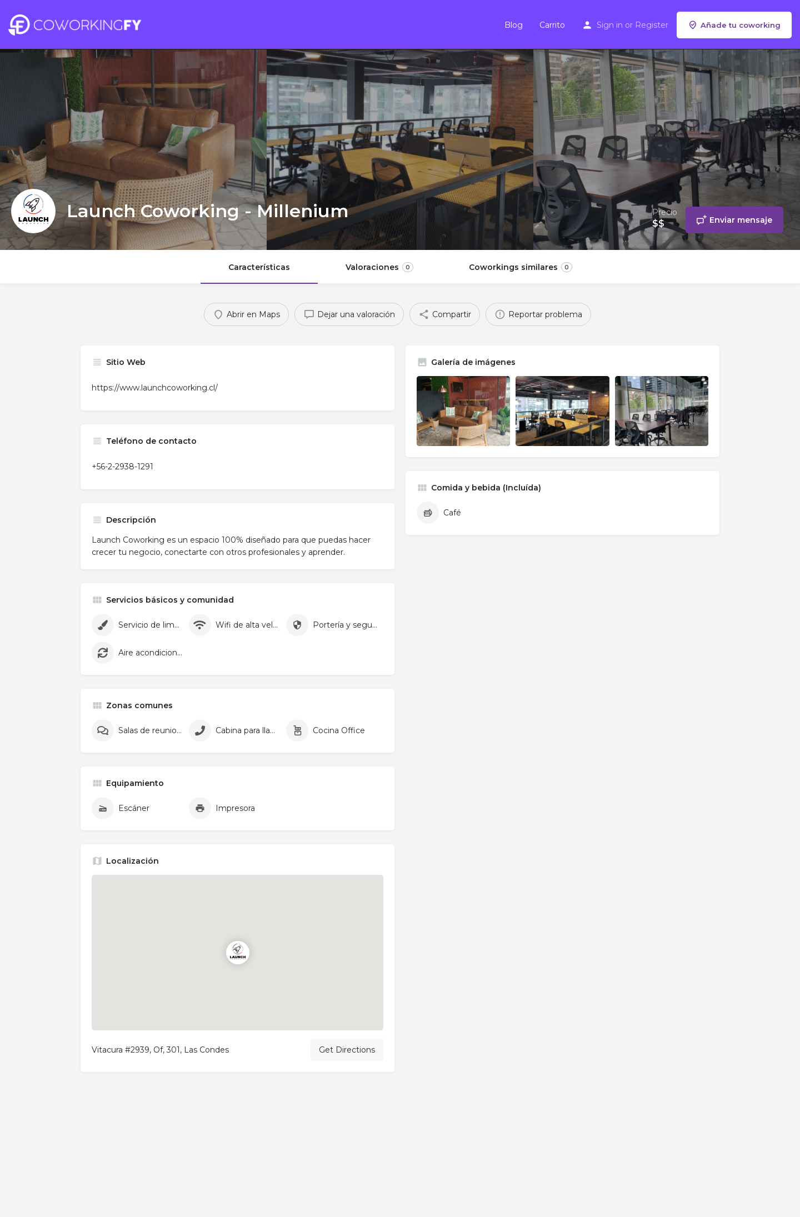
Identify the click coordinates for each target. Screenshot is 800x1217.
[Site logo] (77, 24)
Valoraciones (379, 267)
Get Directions (347, 1050)
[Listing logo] (33, 211)
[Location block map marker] (237, 952)
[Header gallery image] (133, 125)
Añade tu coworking (734, 25)
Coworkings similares (520, 267)
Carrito (552, 25)
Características (259, 267)
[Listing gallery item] (463, 411)
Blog (513, 25)
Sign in (610, 25)
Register (651, 25)
